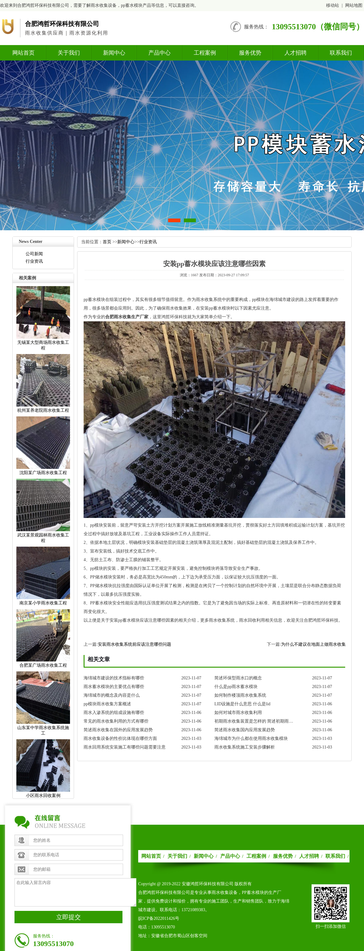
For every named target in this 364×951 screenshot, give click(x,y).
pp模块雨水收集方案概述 (107, 704)
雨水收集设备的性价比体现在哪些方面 (120, 738)
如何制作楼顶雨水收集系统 (240, 695)
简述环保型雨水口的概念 (238, 678)
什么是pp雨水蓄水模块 (236, 686)
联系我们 (341, 53)
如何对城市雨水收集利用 (238, 712)
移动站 (332, 5)
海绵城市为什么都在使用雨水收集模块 (251, 738)
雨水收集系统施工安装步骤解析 (244, 747)
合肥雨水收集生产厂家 (126, 317)
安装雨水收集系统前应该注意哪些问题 (134, 644)
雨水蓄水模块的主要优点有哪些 (114, 686)
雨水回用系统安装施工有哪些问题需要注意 (125, 747)
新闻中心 (114, 53)
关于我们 (69, 53)
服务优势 (250, 53)
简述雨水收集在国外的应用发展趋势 (118, 730)
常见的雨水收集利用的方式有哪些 (116, 721)
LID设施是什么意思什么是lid (242, 704)
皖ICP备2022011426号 (158, 918)
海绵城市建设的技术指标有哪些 (114, 678)
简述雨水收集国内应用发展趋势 (244, 730)
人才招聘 (295, 53)
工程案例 (205, 53)
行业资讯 (34, 261)
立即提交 (68, 917)
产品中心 (159, 53)
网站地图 (353, 5)
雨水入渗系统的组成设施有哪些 (114, 712)
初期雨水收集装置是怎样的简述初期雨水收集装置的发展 (255, 721)
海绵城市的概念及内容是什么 (112, 695)
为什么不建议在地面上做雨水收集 (313, 644)
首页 (107, 242)
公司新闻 (34, 254)
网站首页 (23, 53)
